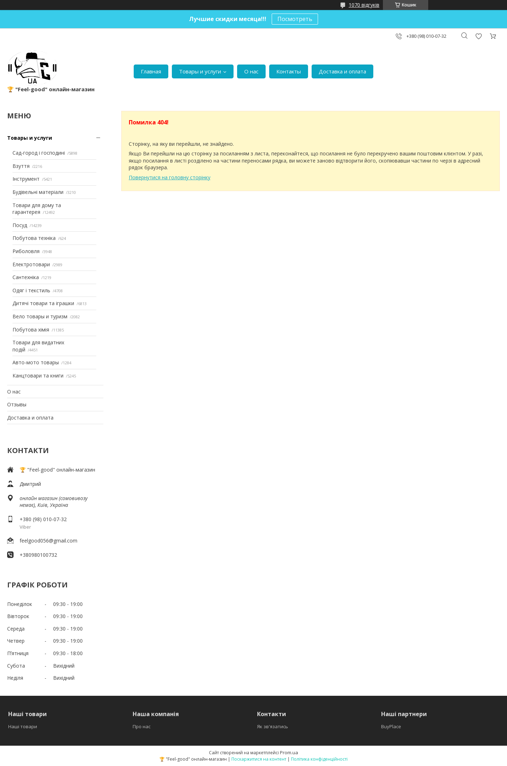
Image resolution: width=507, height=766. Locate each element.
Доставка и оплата (342, 71)
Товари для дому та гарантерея (36, 209)
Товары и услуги (200, 71)
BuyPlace (391, 726)
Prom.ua (289, 752)
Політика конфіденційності (319, 759)
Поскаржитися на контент (258, 759)
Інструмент (26, 178)
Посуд (19, 225)
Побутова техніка (34, 238)
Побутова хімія (30, 329)
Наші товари (22, 726)
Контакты (288, 71)
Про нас (141, 726)
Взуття (21, 166)
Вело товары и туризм (39, 316)
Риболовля (26, 251)
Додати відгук (478, 36)
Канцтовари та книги (37, 375)
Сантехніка (25, 277)
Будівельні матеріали (37, 192)
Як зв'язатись (272, 726)
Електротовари (31, 264)
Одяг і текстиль (31, 290)
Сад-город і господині (38, 152)
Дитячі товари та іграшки (43, 303)
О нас (251, 71)
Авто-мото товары (35, 362)
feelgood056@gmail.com (48, 540)
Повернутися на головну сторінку (169, 177)
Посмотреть (294, 19)
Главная (151, 71)
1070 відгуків (364, 4)
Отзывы (16, 404)
